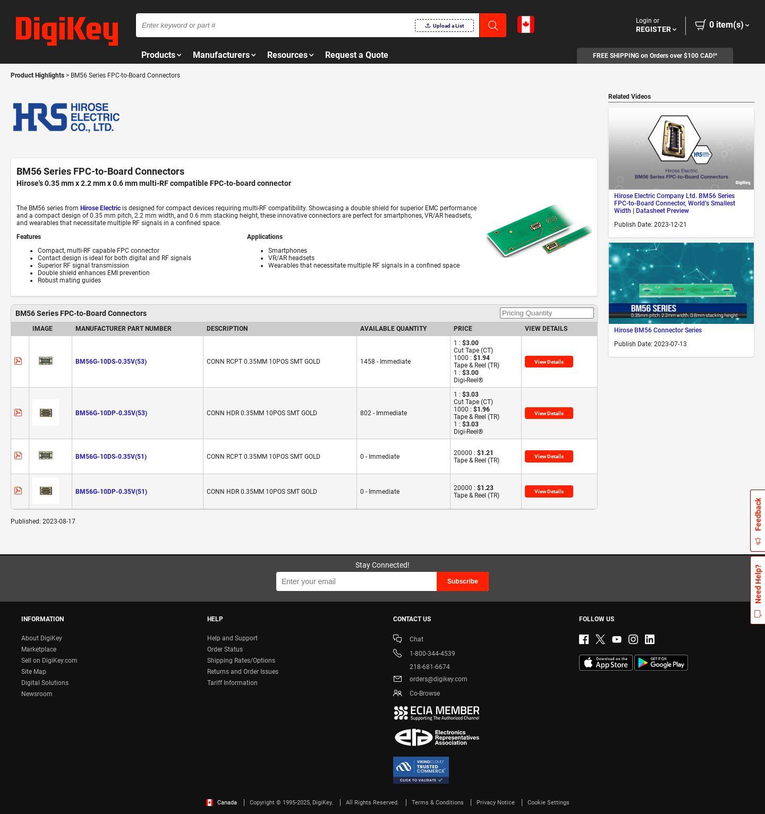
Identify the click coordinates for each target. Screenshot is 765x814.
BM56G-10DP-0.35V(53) (111, 413)
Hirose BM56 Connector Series (658, 330)
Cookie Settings (549, 802)
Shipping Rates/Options (241, 660)
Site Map (33, 671)
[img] (67, 32)
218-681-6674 (421, 667)
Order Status (225, 649)
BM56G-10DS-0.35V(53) (111, 361)
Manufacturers (221, 55)
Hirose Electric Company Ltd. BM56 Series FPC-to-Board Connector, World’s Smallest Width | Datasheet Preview (674, 203)
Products (158, 55)
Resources (287, 55)
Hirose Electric (100, 208)
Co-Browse (416, 694)
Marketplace (38, 649)
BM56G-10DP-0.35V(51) (111, 491)
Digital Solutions (45, 683)
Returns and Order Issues (242, 671)
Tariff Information (232, 683)
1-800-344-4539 (424, 654)
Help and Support (232, 638)
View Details (549, 361)
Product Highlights (37, 75)
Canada (221, 802)
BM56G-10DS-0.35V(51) (111, 456)
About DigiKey (41, 638)
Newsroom (37, 694)
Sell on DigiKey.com (49, 660)
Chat (408, 640)
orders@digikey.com (430, 680)
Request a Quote (356, 55)
